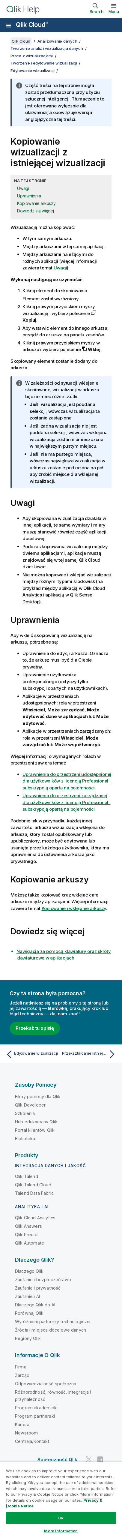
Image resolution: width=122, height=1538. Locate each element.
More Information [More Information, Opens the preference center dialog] (61, 1530)
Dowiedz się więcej (35, 210)
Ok (61, 1517)
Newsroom (26, 1432)
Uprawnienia (29, 195)
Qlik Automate (29, 1242)
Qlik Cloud (32, 25)
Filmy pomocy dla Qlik (37, 1096)
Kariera (22, 1424)
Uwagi (23, 188)
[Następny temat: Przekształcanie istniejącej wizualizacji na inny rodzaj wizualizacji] (90, 1054)
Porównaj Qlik (29, 1313)
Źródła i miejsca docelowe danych (50, 1329)
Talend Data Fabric (34, 1193)
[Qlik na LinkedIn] (100, 1459)
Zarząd (22, 1375)
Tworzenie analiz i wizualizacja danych (46, 48)
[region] (61, 1499)
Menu (114, 11)
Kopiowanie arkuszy (36, 203)
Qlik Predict (27, 1234)
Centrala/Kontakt (32, 1441)
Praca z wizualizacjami (31, 55)
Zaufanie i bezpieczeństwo (43, 1279)
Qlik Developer (30, 1104)
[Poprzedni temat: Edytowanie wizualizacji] (32, 1054)
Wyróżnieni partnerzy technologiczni (53, 1321)
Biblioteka (25, 1138)
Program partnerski (35, 1416)
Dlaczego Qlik (29, 1271)
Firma (20, 1366)
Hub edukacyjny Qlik (36, 1121)
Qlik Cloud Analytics (35, 1217)
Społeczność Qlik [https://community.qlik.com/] (57, 1459)
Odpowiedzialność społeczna (45, 1383)
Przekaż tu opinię (35, 1028)
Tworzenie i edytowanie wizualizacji (43, 63)
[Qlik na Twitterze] (88, 1459)
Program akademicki (36, 1407)
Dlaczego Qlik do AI (35, 1304)
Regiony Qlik (28, 1338)
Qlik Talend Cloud (33, 1184)
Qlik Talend (26, 1176)
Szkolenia (25, 1113)
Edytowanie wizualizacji (32, 70)
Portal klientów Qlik (35, 1130)
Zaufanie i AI (27, 1296)
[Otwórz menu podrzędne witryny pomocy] (8, 26)
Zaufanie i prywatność (38, 1287)
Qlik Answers (28, 1226)
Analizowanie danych (57, 41)
